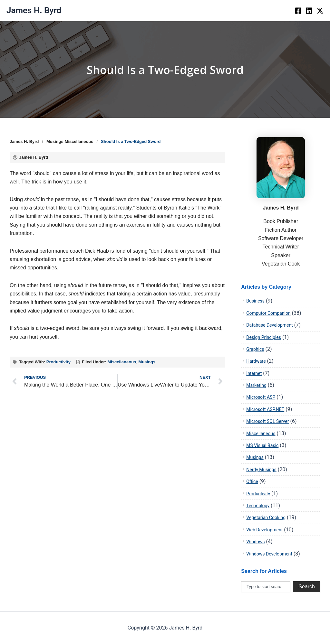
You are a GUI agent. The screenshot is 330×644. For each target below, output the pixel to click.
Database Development (269, 325)
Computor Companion (268, 313)
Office (252, 481)
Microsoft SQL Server (267, 421)
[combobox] (265, 586)
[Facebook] (298, 10)
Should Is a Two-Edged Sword (165, 69)
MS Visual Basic (262, 445)
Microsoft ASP (260, 397)
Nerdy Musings (261, 469)
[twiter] (320, 10)
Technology (257, 505)
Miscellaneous (79, 141)
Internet (254, 373)
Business (255, 300)
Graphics (255, 349)
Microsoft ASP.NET (265, 409)
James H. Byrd (33, 10)
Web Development (264, 529)
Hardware (256, 361)
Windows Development (269, 553)
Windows (255, 541)
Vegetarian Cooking (266, 517)
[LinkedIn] (309, 10)
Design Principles (263, 337)
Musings (54, 141)
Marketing (256, 385)
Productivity (58, 361)
